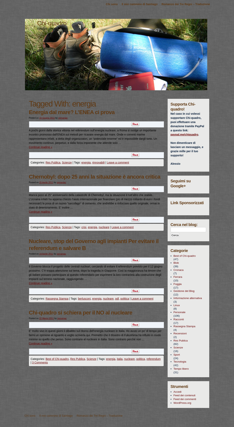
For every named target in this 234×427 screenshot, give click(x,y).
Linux (177, 305)
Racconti (179, 319)
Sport (177, 354)
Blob (176, 262)
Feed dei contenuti (185, 395)
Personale (180, 312)
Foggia (178, 284)
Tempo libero (181, 368)
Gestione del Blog (184, 290)
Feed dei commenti (185, 399)
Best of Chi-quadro (57, 359)
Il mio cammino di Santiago (140, 4)
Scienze (67, 162)
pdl (117, 298)
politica (124, 298)
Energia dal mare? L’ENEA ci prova (72, 112)
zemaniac (63, 118)
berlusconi (84, 298)
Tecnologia (180, 361)
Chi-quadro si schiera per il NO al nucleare (80, 313)
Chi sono (112, 4)
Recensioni (180, 333)
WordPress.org (182, 402)
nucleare (104, 227)
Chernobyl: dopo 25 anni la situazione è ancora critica (94, 177)
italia (120, 359)
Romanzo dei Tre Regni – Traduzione (185, 4)
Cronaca (179, 269)
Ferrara (178, 276)
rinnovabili (98, 162)
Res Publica (53, 162)
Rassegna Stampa (57, 298)
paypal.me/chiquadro (184, 134)
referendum (153, 359)
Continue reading (40, 147)
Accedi (177, 391)
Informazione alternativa (188, 298)
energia (86, 162)
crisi (83, 227)
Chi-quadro (52, 23)
